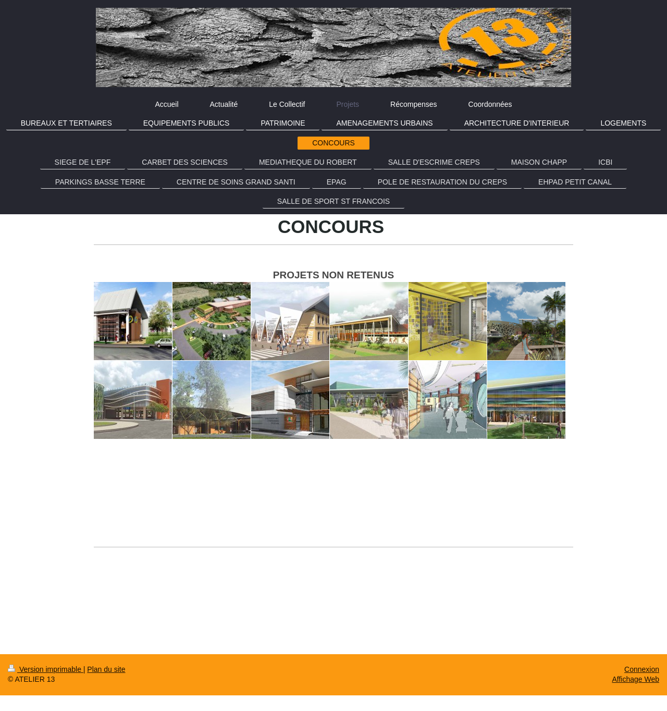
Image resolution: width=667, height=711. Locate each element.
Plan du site (106, 669)
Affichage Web (635, 679)
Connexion (641, 669)
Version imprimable (45, 669)
